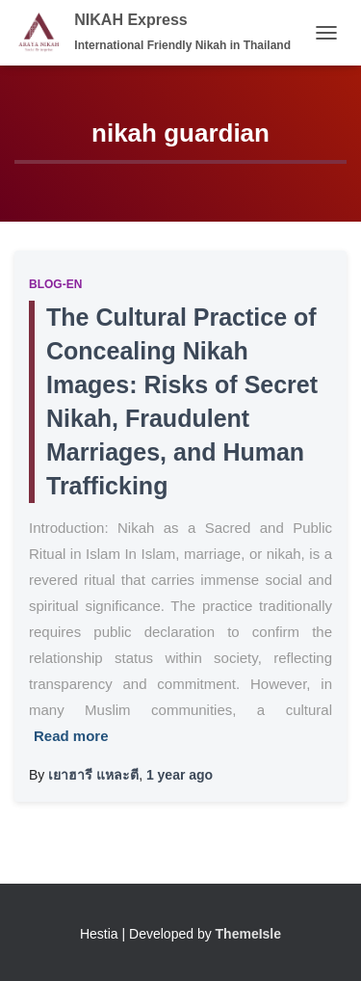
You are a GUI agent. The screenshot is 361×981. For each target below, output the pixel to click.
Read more (71, 736)
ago (179, 774)
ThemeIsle (248, 933)
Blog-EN (55, 284)
